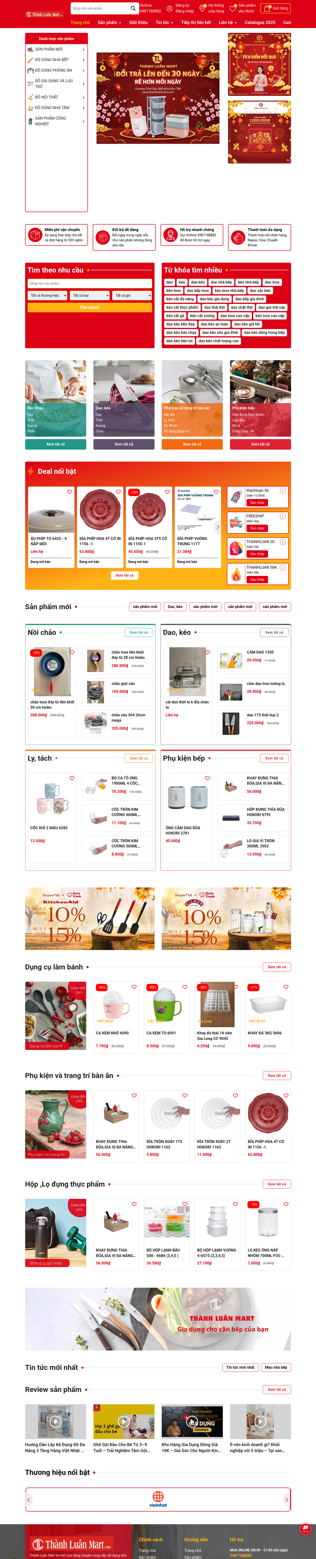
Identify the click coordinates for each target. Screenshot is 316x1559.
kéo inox (174, 290)
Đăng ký (182, 5)
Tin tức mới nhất (51, 1367)
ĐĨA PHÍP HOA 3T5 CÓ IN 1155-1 (147, 541)
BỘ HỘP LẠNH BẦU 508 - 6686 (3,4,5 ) (163, 1253)
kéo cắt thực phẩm (182, 307)
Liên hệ (226, 22)
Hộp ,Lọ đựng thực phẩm (65, 1184)
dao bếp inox (198, 290)
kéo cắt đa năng (180, 299)
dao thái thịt (214, 307)
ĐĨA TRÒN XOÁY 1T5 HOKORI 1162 (164, 1144)
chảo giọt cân (123, 683)
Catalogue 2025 (260, 22)
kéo (182, 282)
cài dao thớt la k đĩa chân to (187, 705)
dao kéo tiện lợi (180, 341)
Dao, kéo (177, 632)
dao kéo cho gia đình (220, 332)
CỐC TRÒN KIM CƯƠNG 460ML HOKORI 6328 (125, 812)
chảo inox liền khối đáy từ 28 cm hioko (128, 655)
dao (170, 282)
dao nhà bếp (221, 282)
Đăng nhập (185, 11)
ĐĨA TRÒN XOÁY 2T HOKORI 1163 (213, 1144)
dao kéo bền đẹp (181, 324)
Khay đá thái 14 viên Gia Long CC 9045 (214, 1036)
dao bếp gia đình (249, 299)
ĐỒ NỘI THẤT (60, 97)
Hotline (150, 8)
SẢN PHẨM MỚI (60, 49)
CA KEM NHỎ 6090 (112, 1033)
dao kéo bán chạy (181, 332)
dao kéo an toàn (214, 324)
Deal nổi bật (52, 471)
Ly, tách (40, 758)
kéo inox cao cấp (270, 315)
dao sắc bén (260, 290)
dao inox (272, 282)
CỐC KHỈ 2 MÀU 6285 (49, 828)
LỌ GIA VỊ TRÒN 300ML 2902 (261, 843)
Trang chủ (80, 22)
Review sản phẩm (53, 1389)
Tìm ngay (90, 307)
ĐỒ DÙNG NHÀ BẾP (60, 60)
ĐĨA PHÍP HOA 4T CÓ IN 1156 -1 (100, 541)
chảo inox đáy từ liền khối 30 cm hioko (52, 705)
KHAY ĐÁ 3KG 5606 (265, 1033)
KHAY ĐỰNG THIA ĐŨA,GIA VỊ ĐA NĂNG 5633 (265, 781)
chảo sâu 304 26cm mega (128, 718)
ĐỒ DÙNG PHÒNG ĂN (60, 70)
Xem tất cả (55, 444)
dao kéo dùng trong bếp (264, 332)
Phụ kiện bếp (184, 758)
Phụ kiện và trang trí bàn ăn (69, 1075)
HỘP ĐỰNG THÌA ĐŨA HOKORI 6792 (266, 812)
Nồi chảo (42, 632)
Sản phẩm (247, 8)
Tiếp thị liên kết (196, 22)
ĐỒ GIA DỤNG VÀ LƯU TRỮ (60, 84)
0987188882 (241, 1555)
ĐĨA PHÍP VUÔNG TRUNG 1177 (192, 541)
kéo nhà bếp (248, 282)
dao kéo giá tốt (247, 324)
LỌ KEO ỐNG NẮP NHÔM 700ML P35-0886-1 (265, 1253)
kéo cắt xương (202, 315)
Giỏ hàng (280, 8)
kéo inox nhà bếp (229, 290)
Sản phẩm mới (48, 607)
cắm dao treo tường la (266, 683)
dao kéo (198, 282)
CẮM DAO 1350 (260, 652)
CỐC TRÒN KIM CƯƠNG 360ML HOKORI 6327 (125, 844)
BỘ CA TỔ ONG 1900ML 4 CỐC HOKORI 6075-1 (125, 781)
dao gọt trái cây (272, 307)
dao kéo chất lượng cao (219, 341)
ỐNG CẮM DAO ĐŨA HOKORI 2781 (183, 830)
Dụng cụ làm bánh (54, 967)
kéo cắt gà (175, 315)
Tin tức (163, 22)
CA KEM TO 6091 (161, 1033)
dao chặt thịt (242, 307)
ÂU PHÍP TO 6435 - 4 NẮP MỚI (49, 541)
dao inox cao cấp (235, 315)
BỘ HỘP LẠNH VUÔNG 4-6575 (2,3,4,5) (216, 1253)
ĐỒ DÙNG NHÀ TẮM (60, 108)
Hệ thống (216, 8)
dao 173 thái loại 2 (263, 715)
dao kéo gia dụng (214, 299)
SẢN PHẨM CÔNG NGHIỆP (60, 121)
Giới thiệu (138, 22)
